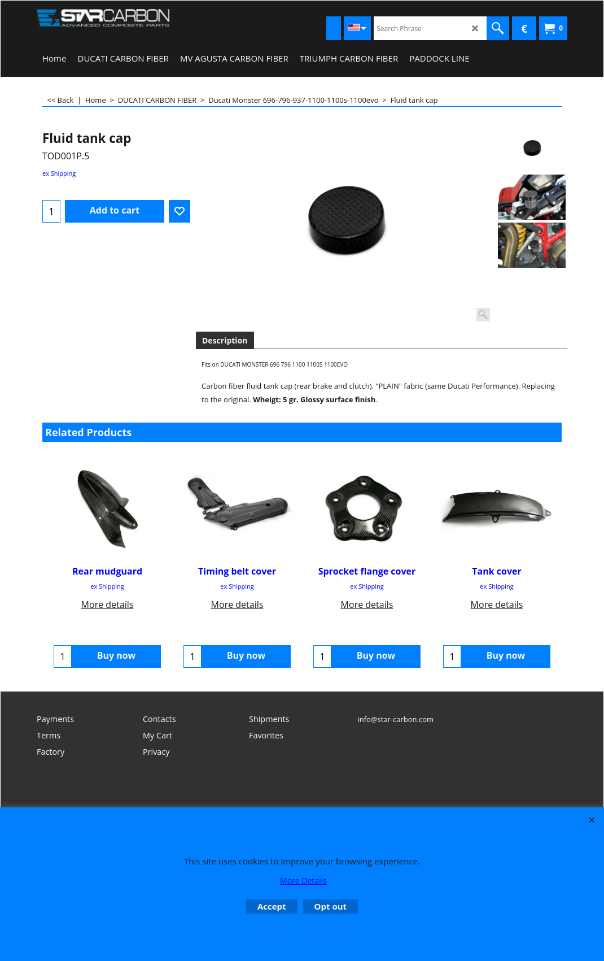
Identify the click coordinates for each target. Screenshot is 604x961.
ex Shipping (59, 173)
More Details (303, 880)
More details (107, 604)
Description (225, 340)
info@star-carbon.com (395, 719)
